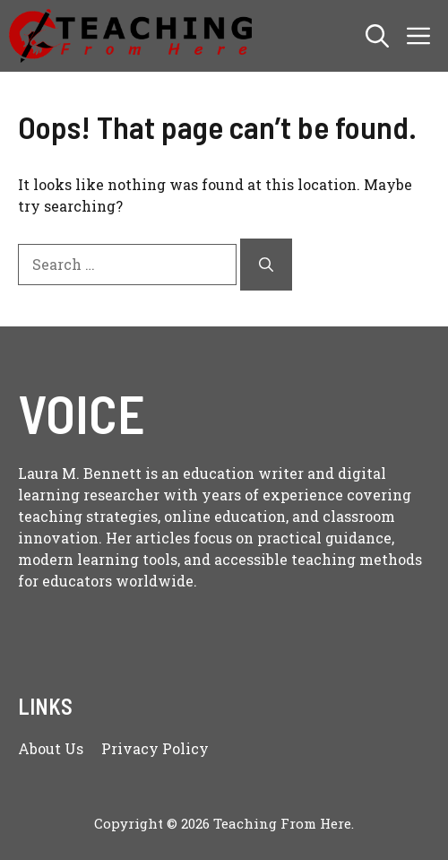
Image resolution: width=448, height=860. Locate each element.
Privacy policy (155, 748)
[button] (377, 36)
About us (50, 748)
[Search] (266, 265)
